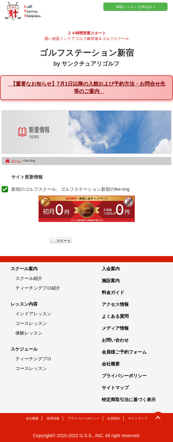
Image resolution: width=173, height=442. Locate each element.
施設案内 (111, 280)
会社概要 (111, 363)
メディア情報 (115, 328)
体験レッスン (28, 333)
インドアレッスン (33, 313)
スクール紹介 (28, 278)
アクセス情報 (115, 304)
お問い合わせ (115, 340)
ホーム (16, 160)
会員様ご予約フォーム (124, 352)
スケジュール (24, 349)
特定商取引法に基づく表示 (129, 399)
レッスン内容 (24, 304)
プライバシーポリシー (124, 375)
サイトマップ (115, 387)
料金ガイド (113, 292)
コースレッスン (31, 323)
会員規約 (113, 418)
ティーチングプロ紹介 (37, 287)
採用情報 (53, 418)
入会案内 (111, 268)
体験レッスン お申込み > (135, 7)
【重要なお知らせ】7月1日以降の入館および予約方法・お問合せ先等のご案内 (86, 87)
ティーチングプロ (33, 358)
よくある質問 (115, 316)
